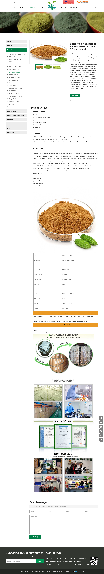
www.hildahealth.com (83, 565)
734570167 (80, 562)
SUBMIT (39, 561)
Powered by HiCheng (64, 572)
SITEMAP (81, 572)
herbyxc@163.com (29, 2)
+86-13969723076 (54, 565)
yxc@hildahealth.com (18, 2)
